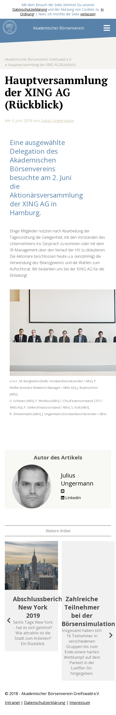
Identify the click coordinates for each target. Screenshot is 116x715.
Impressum (79, 702)
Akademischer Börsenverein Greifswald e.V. (38, 59)
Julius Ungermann (57, 120)
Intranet (12, 702)
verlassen (87, 14)
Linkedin (71, 497)
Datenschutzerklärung (29, 9)
